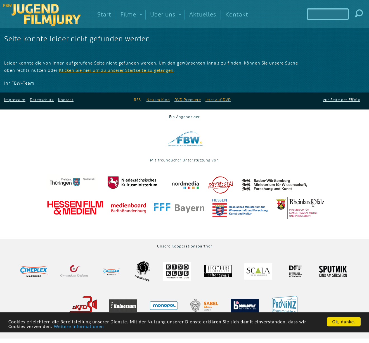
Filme (128, 14)
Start (104, 14)
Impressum (14, 99)
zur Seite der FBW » (341, 99)
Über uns (162, 14)
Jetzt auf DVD (218, 99)
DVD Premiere (187, 99)
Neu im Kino (158, 99)
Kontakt (236, 14)
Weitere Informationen (79, 329)
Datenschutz (42, 99)
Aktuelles (202, 14)
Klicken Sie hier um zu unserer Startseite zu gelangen (116, 70)
